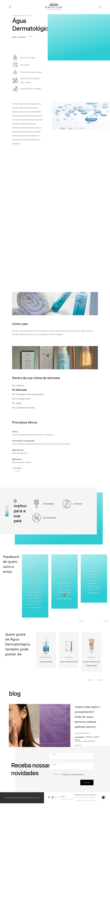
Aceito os (68, 774)
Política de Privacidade (85, 797)
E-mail (67, 765)
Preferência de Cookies (85, 794)
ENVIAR (87, 782)
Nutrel (69, 657)
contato (36, 797)
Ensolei (92, 657)
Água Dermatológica (21, 15)
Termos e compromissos (73, 774)
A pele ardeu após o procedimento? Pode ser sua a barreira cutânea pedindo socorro (87, 716)
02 (94, 622)
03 (99, 622)
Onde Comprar (19, 37)
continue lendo (79, 738)
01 (88, 622)
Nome (66, 755)
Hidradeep (46, 657)
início (7, 797)
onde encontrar (23, 797)
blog (13, 797)
